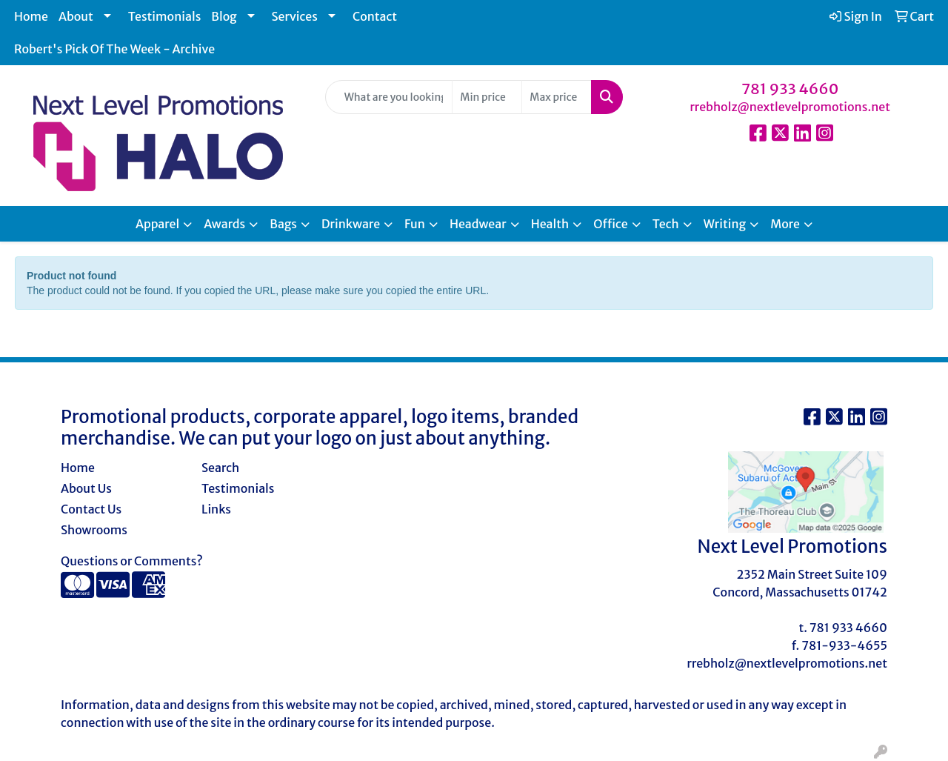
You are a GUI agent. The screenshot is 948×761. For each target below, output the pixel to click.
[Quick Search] (389, 97)
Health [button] (550, 223)
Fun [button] (414, 223)
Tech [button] (665, 223)
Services (295, 16)
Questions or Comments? (132, 561)
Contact (375, 16)
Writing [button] (725, 223)
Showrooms (94, 529)
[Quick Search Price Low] (487, 97)
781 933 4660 (790, 88)
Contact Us (91, 509)
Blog (223, 16)
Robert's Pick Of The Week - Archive (114, 48)
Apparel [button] (157, 223)
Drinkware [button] (350, 223)
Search (220, 467)
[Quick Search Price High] (556, 97)
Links (216, 509)
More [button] (785, 223)
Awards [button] (224, 223)
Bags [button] (283, 223)
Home (31, 16)
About (76, 16)
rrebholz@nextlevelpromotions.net (790, 106)
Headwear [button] (478, 223)
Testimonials (164, 16)
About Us (86, 488)
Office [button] (610, 223)
